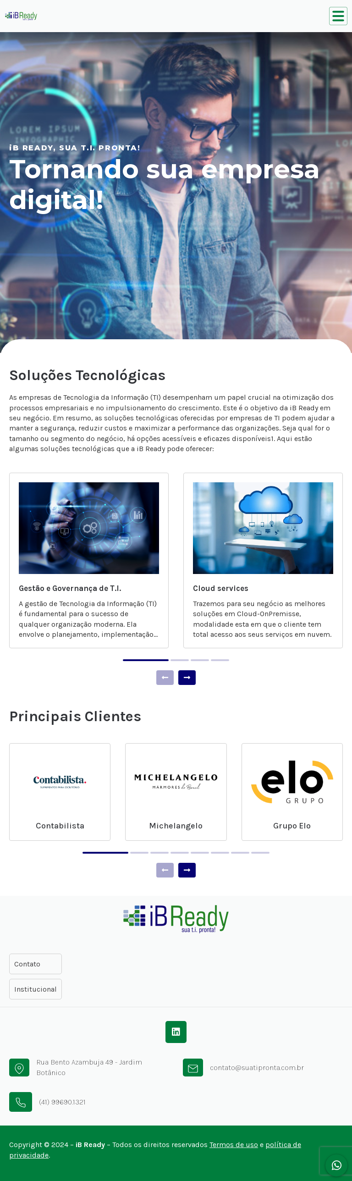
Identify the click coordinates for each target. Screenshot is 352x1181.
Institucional (35, 989)
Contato (27, 964)
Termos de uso (233, 1144)
